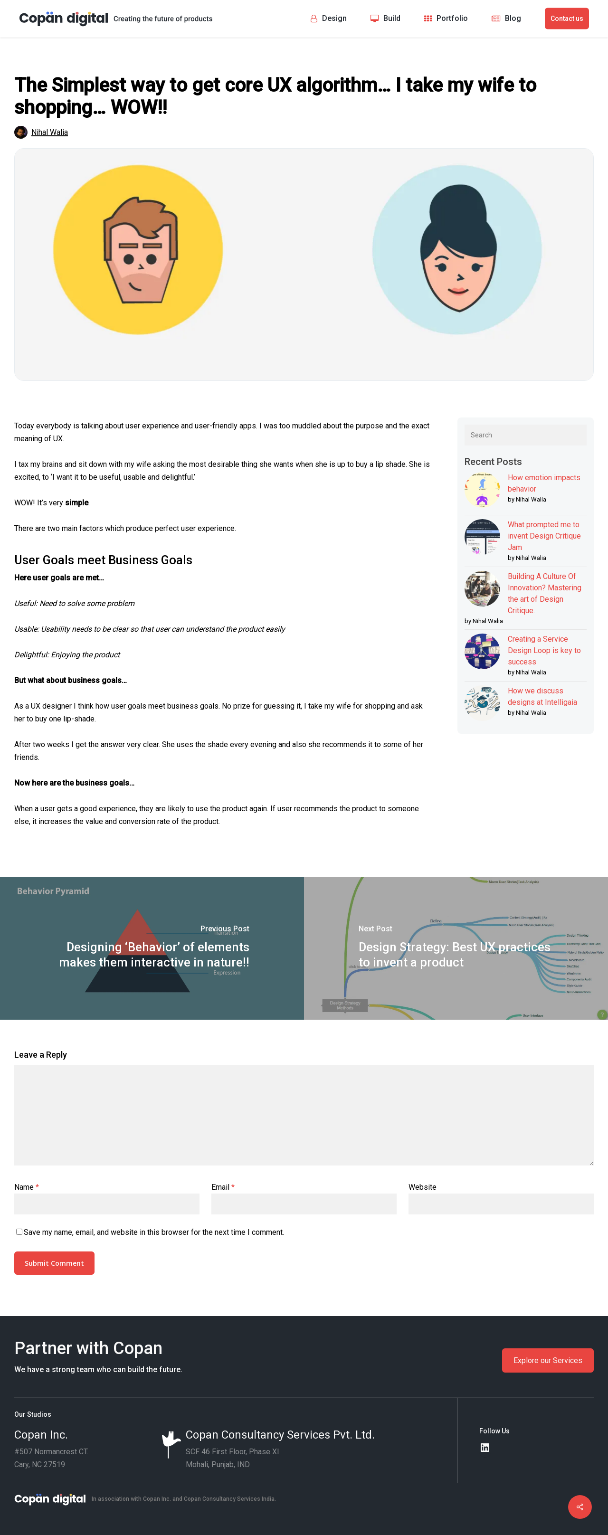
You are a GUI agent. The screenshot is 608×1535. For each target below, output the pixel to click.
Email (223, 1187)
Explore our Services (547, 1360)
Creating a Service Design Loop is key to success (544, 650)
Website (422, 1187)
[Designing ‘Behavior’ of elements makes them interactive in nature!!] (152, 948)
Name (26, 1187)
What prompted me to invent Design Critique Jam (544, 536)
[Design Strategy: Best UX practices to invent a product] (456, 948)
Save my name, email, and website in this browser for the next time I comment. (154, 1232)
